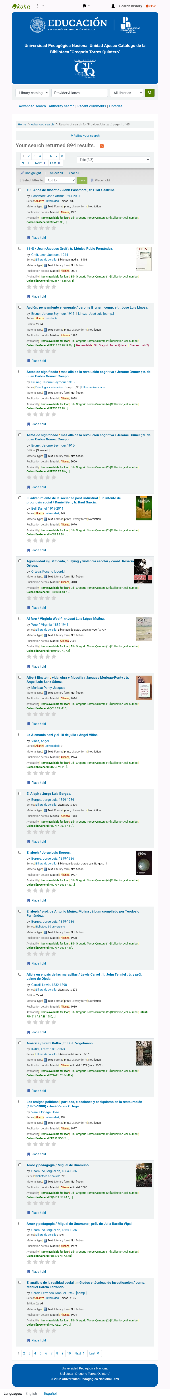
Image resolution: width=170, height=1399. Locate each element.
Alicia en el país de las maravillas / (84, 976)
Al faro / (66, 619)
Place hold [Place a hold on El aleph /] (36, 900)
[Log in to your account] (113, 6)
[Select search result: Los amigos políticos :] (19, 1101)
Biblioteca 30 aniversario (50, 926)
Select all (56, 173)
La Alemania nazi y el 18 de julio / (63, 735)
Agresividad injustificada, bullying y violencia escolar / (80, 563)
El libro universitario (93, 387)
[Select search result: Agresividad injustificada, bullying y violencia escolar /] (19, 560)
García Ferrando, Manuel (59, 1293)
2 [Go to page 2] (29, 156)
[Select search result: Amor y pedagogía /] (19, 1164)
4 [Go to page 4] (40, 156)
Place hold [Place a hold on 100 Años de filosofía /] (36, 237)
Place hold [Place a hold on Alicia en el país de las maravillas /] (36, 1032)
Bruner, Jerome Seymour (53, 314)
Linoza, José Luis (96, 314)
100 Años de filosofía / (71, 190)
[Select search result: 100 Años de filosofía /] (19, 189)
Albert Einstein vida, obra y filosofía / (78, 680)
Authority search (61, 106)
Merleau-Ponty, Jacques (48, 688)
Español (50, 1394)
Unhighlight (30, 173)
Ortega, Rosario (48, 572)
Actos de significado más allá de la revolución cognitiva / (89, 374)
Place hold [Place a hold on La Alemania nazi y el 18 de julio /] (36, 782)
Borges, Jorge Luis (52, 800)
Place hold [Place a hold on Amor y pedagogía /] (36, 1213)
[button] (40, 6)
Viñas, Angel (40, 741)
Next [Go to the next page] (40, 163)
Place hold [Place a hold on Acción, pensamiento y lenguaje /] (36, 361)
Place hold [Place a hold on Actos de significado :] (36, 424)
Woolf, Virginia (49, 625)
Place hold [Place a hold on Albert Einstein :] (36, 724)
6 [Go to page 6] (51, 156)
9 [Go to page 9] (23, 163)
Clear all (73, 173)
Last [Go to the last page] (55, 163)
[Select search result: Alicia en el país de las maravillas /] (19, 974)
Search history (130, 6)
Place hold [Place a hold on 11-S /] (36, 296)
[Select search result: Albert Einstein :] (19, 677)
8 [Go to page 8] (62, 156)
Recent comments (91, 106)
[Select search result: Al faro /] (19, 618)
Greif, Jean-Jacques (50, 255)
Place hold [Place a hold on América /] (36, 1091)
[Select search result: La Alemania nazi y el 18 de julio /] (19, 734)
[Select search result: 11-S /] (19, 248)
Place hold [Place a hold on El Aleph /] (36, 841)
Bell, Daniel (47, 508)
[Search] (150, 93)
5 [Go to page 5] (45, 156)
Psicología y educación (49, 387)
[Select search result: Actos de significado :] (19, 371)
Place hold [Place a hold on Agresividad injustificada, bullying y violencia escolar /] (36, 607)
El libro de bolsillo (45, 259)
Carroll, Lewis (49, 985)
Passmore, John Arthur (55, 196)
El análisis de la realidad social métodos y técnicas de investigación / (86, 1285)
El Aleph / (49, 794)
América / (60, 1043)
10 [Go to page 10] (29, 163)
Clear (151, 6)
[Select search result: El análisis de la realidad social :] (19, 1282)
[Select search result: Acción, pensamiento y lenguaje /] (19, 307)
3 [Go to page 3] (34, 156)
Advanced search (32, 106)
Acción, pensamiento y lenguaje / (87, 307)
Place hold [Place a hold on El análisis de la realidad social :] (36, 1340)
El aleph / (49, 853)
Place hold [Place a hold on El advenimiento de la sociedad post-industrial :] (36, 550)
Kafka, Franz (48, 1049)
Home (22, 124)
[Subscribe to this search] (102, 146)
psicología (46, 318)
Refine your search (86, 136)
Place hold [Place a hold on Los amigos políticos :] (36, 1154)
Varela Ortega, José (45, 1112)
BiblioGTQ (23, 6)
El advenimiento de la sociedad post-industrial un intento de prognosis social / (74, 500)
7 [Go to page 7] (57, 156)
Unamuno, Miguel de (54, 1171)
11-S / (70, 249)
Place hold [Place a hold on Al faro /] (36, 666)
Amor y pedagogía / (58, 1165)
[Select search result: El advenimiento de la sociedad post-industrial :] (19, 497)
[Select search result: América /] (19, 1042)
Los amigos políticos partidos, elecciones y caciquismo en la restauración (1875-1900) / (84, 1104)
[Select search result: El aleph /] (19, 852)
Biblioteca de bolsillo (47, 1176)
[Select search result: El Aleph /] (19, 793)
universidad (47, 201)
